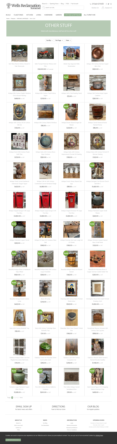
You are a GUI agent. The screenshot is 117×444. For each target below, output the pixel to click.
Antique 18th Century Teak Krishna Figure (45, 94)
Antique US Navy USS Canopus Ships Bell (45, 241)
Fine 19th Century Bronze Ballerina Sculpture (45, 388)
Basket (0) (108, 8)
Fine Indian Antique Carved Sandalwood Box (71, 388)
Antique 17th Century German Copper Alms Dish (97, 65)
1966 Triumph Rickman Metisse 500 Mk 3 (45, 65)
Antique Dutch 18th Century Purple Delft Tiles (19, 153)
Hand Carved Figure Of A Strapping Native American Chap (97, 388)
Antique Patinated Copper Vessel (19, 240)
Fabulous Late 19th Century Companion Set (71, 359)
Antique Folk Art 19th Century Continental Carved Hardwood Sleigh (45, 182)
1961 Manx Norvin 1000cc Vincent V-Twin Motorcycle (19, 65)
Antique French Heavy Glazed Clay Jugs (72, 182)
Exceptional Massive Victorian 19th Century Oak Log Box (97, 329)
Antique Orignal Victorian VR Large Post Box (71, 212)
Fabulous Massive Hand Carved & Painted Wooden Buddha (97, 359)
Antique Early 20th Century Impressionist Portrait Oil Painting (72, 153)
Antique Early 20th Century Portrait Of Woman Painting (97, 153)
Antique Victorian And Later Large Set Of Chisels (71, 241)
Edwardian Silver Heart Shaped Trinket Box (71, 329)
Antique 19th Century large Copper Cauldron (97, 94)
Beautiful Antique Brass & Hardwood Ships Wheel (19, 270)
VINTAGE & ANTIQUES (73, 15)
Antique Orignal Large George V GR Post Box (45, 212)
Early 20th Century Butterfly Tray (19, 328)
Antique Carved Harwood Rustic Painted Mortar (97, 124)
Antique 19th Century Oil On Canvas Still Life (19, 124)
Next (21, 397)
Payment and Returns (71, 428)
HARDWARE (48, 15)
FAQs (67, 3)
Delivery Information (72, 425)
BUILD (8, 15)
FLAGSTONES (18, 15)
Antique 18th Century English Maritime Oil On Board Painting (19, 94)
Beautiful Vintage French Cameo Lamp (19, 300)
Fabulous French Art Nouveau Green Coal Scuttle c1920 (45, 359)
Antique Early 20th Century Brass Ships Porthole (45, 153)
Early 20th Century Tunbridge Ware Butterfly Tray (45, 329)
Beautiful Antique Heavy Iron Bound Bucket (71, 270)
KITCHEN (29, 15)
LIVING (38, 15)
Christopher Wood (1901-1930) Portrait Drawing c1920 (97, 300)
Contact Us (18, 428)
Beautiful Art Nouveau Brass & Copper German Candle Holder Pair (97, 270)
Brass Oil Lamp (45, 299)
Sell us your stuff (18, 425)
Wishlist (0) (95, 8)
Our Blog (45, 423)
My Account (74, 3)
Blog (62, 3)
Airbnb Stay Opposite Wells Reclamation (72, 65)
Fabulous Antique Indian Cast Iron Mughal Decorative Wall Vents (19, 359)
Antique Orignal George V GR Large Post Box (19, 212)
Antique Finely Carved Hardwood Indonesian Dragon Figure (19, 182)
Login (71, 423)
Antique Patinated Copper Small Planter (97, 212)
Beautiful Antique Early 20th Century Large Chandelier (45, 270)
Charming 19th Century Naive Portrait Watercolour (72, 300)
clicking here (99, 435)
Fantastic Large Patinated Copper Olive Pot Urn (19, 388)
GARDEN (59, 15)
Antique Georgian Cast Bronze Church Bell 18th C (97, 182)
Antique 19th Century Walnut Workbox (45, 123)
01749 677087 (98, 4)
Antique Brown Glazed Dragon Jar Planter (71, 124)
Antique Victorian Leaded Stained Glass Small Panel (97, 241)
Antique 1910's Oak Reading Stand (72, 93)
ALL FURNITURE (89, 15)
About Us (44, 3)
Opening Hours (54, 3)
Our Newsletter (45, 425)
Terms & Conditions (72, 430)
